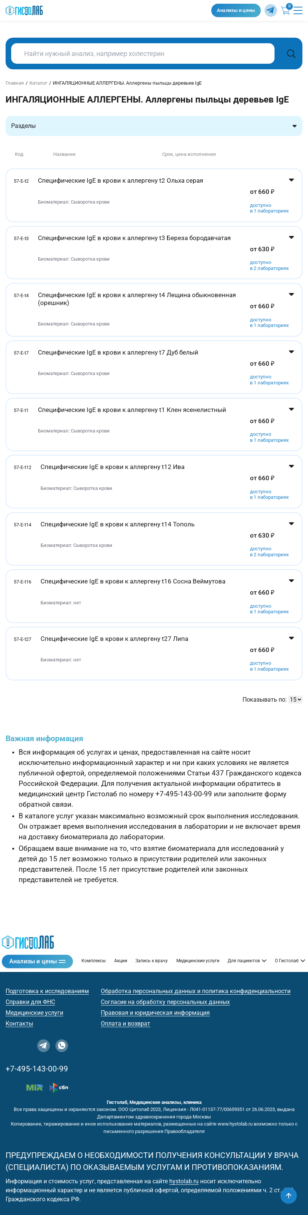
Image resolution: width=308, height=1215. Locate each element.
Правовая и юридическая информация (155, 1012)
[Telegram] (270, 10)
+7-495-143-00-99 (37, 1068)
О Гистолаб (290, 960)
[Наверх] (288, 1195)
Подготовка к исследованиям (47, 991)
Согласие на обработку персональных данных (165, 1001)
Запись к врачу (151, 960)
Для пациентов (247, 960)
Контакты (19, 1023)
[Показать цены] (291, 195)
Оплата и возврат (125, 1023)
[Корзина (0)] (285, 10)
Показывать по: (265, 699)
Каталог (38, 83)
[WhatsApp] (61, 1045)
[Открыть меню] (297, 10)
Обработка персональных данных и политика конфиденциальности (196, 991)
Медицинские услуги (197, 960)
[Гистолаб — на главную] (107, 11)
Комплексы (93, 960)
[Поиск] (291, 53)
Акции (120, 960)
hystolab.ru (184, 1181)
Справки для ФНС (30, 1001)
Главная (15, 83)
